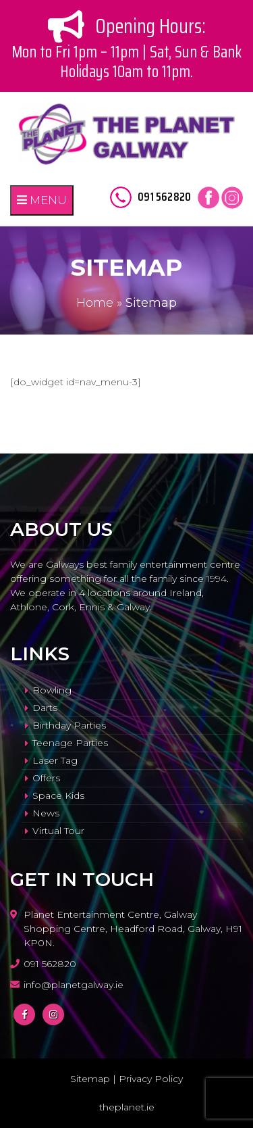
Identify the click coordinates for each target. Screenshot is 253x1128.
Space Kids (58, 795)
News (45, 813)
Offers (46, 778)
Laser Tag (55, 760)
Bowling (52, 690)
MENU (42, 200)
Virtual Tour (58, 831)
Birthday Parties (69, 725)
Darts (44, 708)
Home (94, 302)
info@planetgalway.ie (73, 985)
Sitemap (90, 1079)
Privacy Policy (151, 1079)
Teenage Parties (70, 743)
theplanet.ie (126, 1107)
